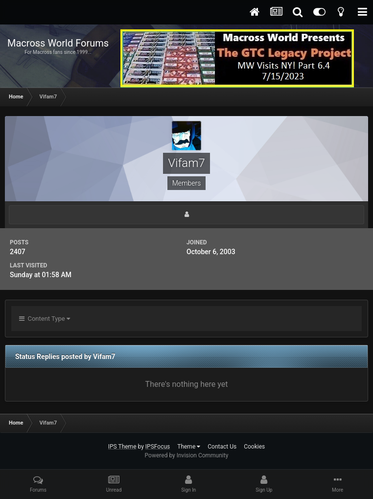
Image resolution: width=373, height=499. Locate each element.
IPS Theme (122, 446)
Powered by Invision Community (187, 455)
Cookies (254, 446)
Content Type (44, 318)
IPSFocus (157, 446)
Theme (188, 446)
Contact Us (222, 446)
